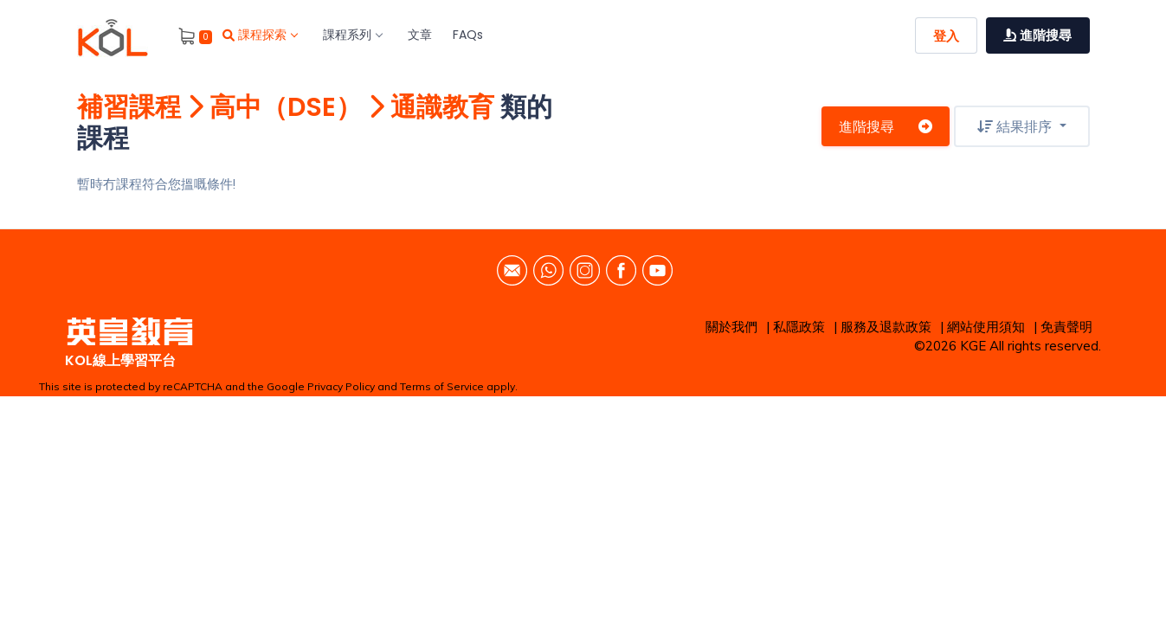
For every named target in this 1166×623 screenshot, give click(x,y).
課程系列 (352, 34)
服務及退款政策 (886, 326)
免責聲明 (1066, 326)
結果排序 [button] (1016, 126)
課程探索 (259, 34)
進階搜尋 (885, 126)
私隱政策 (799, 326)
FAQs (468, 34)
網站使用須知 (986, 326)
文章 (420, 34)
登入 (946, 36)
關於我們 (731, 326)
